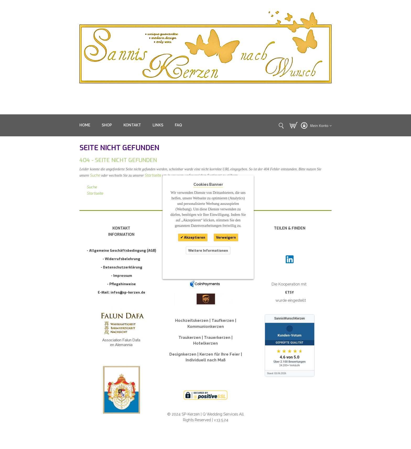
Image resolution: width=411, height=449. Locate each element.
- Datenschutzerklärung (121, 267)
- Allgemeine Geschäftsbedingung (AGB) (121, 250)
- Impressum (121, 275)
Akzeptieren (194, 237)
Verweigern (226, 237)
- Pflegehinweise (121, 284)
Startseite (153, 175)
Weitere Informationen (208, 250)
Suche (95, 175)
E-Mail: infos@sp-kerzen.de (121, 292)
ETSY (289, 292)
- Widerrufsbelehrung (121, 259)
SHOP (107, 125)
